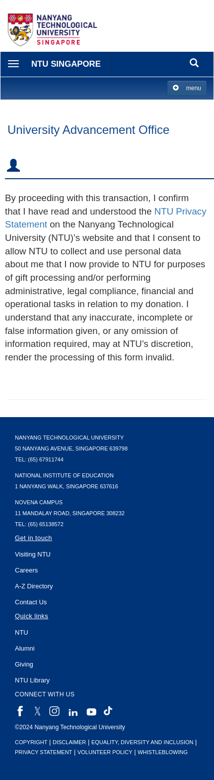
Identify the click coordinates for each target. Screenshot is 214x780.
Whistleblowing (163, 752)
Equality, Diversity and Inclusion (142, 742)
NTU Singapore (66, 64)
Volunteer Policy (105, 752)
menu (187, 88)
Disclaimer (69, 742)
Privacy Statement (43, 752)
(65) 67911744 (46, 459)
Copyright (31, 742)
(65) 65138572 (46, 524)
